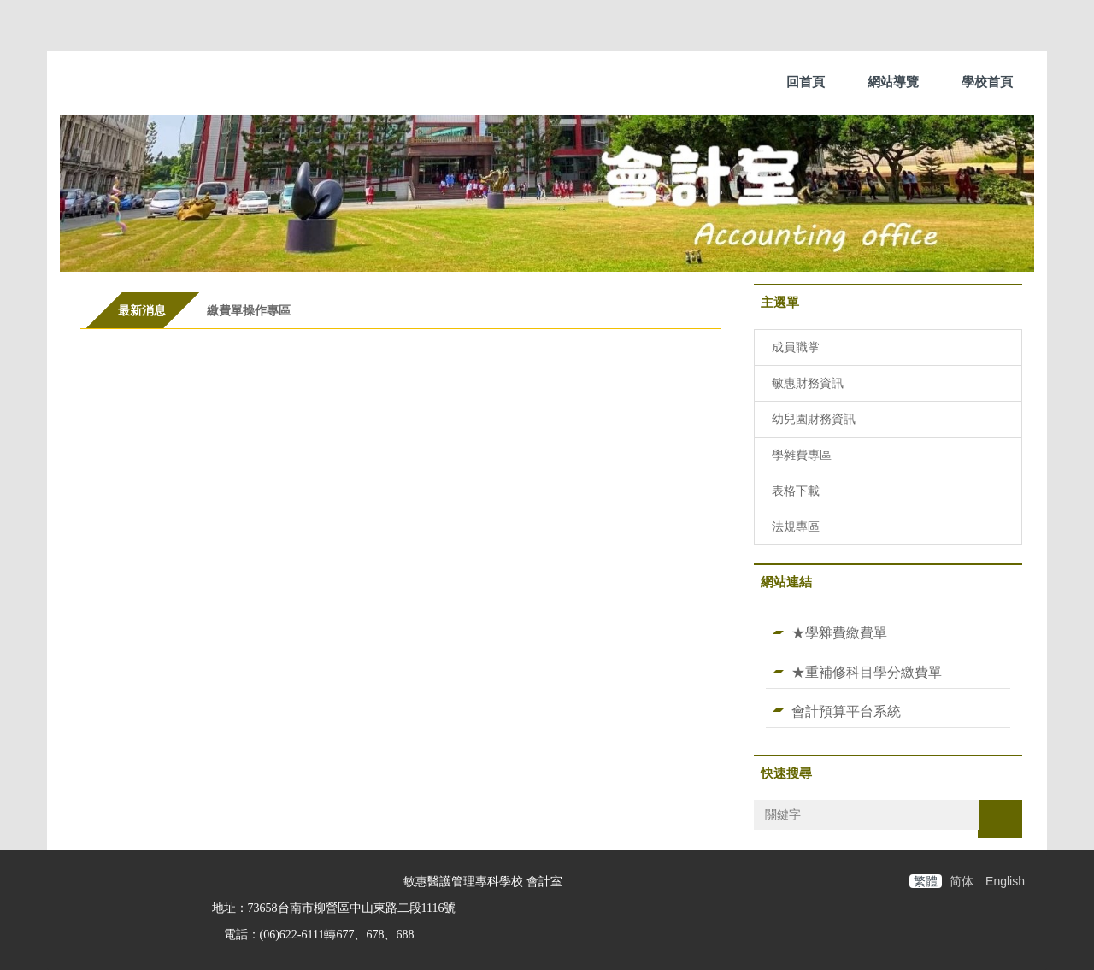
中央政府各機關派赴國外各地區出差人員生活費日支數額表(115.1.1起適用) (358, 612)
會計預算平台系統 (846, 711)
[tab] (142, 310)
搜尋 (1000, 819)
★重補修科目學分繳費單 (866, 671)
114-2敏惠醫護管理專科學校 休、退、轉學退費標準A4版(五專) (322, 500)
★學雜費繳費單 (839, 632)
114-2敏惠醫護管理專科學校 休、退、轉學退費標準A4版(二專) (322, 556)
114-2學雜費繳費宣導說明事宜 (225, 444)
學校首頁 (987, 81)
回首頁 (805, 81)
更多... (401, 659)
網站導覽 (893, 81)
